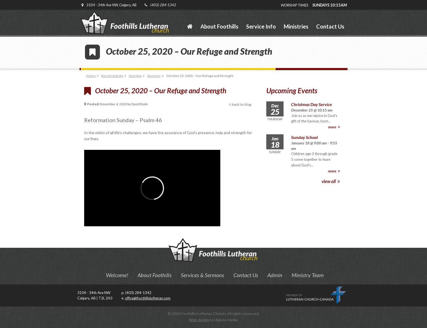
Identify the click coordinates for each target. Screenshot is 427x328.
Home (91, 76)
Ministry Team (308, 275)
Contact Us (245, 275)
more (334, 127)
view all (331, 181)
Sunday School (304, 137)
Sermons (153, 76)
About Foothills (155, 275)
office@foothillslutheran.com (147, 298)
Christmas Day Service (311, 104)
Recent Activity (112, 76)
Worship (135, 76)
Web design (199, 319)
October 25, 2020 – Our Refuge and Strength (199, 76)
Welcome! (117, 275)
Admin (274, 275)
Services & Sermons (202, 275)
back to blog (240, 104)
